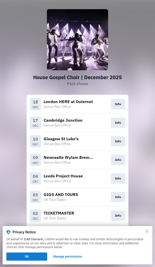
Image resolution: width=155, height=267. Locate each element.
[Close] (147, 231)
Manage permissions (67, 256)
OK (27, 256)
